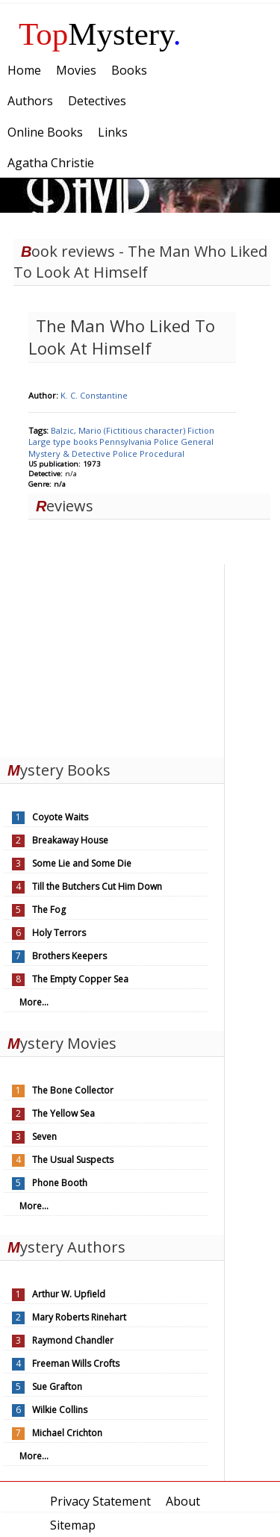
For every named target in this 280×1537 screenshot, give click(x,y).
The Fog (49, 909)
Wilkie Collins (59, 1409)
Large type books (63, 441)
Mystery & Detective (70, 453)
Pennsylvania (126, 441)
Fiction (200, 430)
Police (167, 441)
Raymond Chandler (72, 1340)
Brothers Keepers (69, 956)
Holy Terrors (59, 932)
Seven (44, 1136)
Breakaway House (70, 840)
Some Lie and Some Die (81, 863)
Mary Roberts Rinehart (79, 1317)
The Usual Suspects (72, 1159)
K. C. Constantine (94, 395)
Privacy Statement (100, 1501)
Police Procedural (148, 453)
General (197, 441)
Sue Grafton (57, 1386)
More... (34, 1002)
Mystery (100, 34)
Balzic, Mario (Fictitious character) (119, 430)
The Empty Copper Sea (80, 979)
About (183, 1501)
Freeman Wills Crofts (75, 1363)
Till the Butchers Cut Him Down (97, 886)
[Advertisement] (112, 657)
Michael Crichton (67, 1433)
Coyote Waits (60, 817)
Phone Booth (59, 1182)
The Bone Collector (72, 1090)
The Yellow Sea (63, 1113)
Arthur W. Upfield (68, 1294)
